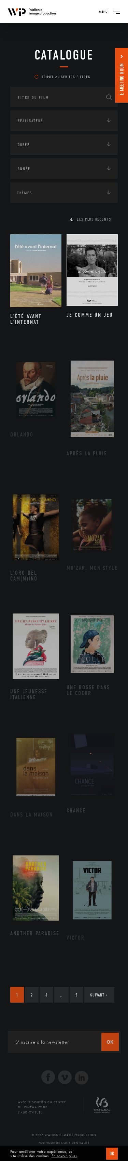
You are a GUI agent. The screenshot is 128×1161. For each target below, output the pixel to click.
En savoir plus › (64, 1156)
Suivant (99, 994)
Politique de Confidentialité (64, 1143)
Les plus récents (94, 219)
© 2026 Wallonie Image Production (64, 1135)
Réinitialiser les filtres (62, 76)
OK (112, 1154)
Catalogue (64, 55)
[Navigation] (116, 11)
